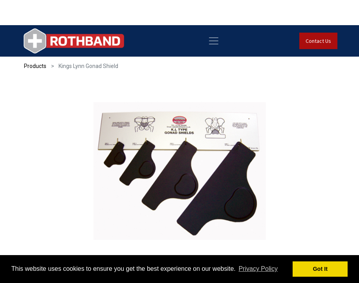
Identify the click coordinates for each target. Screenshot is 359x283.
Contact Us (318, 40)
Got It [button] (320, 269)
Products (35, 66)
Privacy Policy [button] (258, 268)
